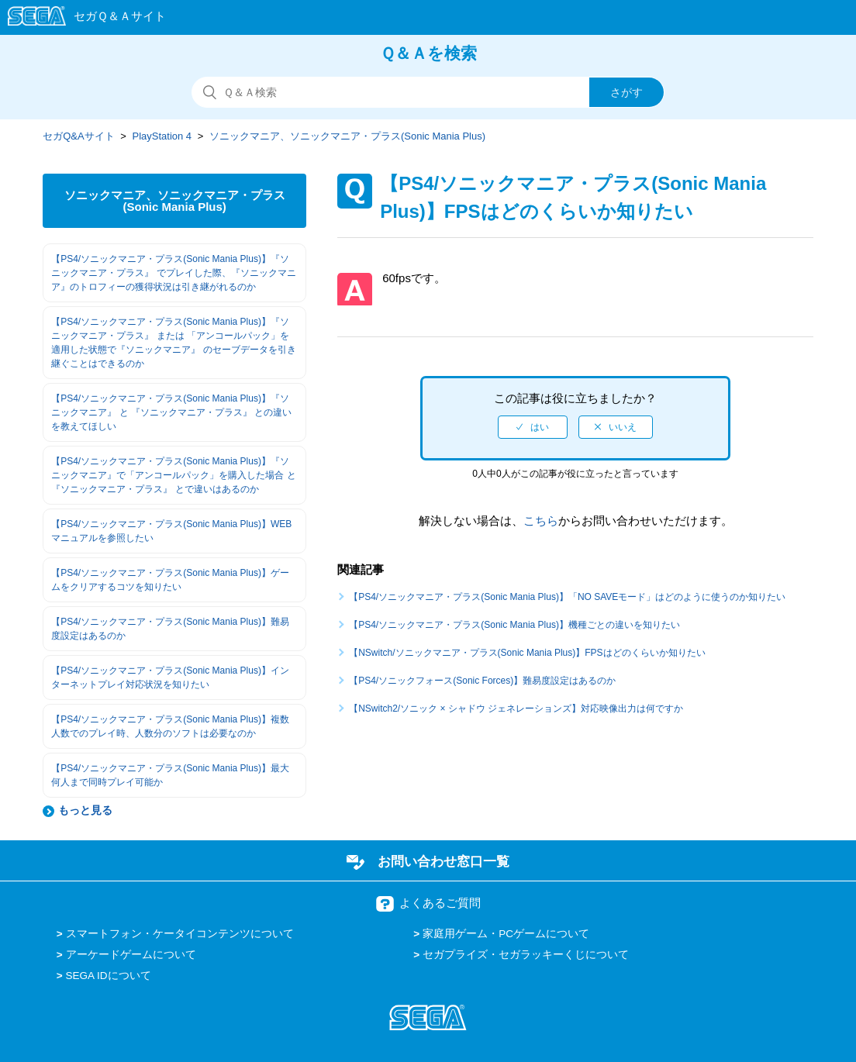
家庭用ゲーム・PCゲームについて (506, 934)
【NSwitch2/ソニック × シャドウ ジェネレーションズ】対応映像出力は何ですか (516, 708)
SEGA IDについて (108, 975)
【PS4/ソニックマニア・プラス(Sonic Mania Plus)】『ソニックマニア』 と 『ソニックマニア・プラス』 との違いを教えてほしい (171, 412)
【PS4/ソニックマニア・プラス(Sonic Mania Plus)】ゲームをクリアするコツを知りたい (170, 579)
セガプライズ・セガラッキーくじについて (526, 954)
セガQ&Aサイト (78, 136)
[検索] (428, 92)
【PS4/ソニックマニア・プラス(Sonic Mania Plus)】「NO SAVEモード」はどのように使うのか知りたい (567, 596)
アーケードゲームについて (131, 954)
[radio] (533, 427)
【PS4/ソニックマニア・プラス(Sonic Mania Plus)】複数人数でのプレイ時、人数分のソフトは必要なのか (170, 726)
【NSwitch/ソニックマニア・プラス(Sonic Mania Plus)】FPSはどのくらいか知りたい (527, 652)
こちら (540, 520)
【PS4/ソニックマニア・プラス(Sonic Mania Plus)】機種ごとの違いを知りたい (514, 624)
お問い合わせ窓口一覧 (443, 861)
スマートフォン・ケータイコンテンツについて (180, 934)
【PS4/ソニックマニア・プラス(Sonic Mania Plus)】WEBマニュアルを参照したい (171, 531)
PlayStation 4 (162, 136)
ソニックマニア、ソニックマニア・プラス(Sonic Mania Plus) (347, 136)
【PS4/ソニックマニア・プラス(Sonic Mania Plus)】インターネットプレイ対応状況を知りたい (170, 677)
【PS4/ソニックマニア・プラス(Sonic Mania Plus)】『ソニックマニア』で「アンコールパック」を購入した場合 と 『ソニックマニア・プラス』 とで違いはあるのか (173, 475)
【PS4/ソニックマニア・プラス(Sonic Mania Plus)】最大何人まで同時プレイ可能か (170, 775)
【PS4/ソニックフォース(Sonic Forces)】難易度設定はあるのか (482, 680)
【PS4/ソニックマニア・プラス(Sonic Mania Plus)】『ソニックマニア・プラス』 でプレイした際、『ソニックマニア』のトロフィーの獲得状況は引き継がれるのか (173, 272)
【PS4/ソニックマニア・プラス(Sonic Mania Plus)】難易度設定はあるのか (170, 628)
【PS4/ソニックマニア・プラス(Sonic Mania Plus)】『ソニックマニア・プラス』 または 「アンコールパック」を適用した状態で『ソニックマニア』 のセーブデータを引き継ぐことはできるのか (173, 342)
